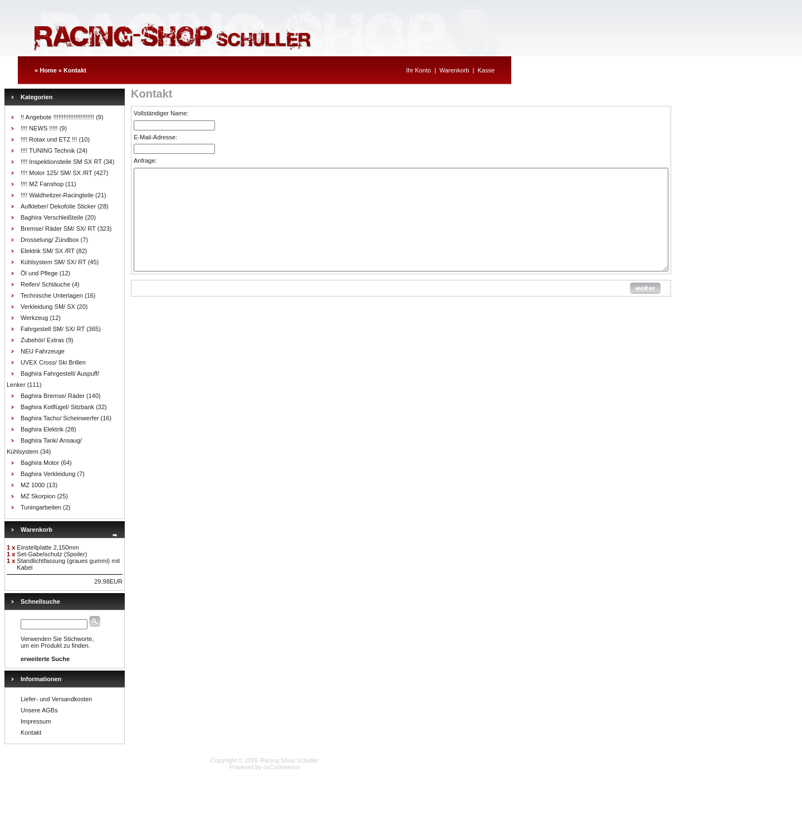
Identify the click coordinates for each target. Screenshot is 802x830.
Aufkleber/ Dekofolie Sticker (58, 206)
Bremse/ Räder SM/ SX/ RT (58, 228)
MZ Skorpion (38, 496)
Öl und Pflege (39, 273)
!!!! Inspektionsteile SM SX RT (61, 161)
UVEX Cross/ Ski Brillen (53, 362)
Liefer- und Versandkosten (56, 699)
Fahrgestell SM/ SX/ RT (53, 329)
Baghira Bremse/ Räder (53, 395)
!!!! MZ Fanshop (42, 184)
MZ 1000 (33, 485)
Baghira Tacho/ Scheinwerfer (60, 418)
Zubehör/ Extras (42, 340)
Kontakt (74, 70)
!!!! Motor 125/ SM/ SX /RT (56, 172)
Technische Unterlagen (52, 295)
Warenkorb (454, 70)
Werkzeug (34, 317)
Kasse (486, 70)
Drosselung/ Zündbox (50, 239)
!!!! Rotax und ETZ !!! (49, 139)
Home (48, 70)
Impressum (36, 721)
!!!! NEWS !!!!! (39, 128)
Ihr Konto (418, 70)
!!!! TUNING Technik (48, 150)
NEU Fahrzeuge (43, 351)
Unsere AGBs (39, 710)
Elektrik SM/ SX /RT (48, 250)
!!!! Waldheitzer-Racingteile (57, 195)
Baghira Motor (40, 462)
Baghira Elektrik (42, 429)
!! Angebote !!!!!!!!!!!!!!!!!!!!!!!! (57, 117)
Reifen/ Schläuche (45, 284)
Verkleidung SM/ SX (48, 306)
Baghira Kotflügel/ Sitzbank (57, 407)
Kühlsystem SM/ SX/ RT (53, 262)
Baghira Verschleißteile (52, 217)
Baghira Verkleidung (48, 473)
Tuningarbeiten (41, 507)
